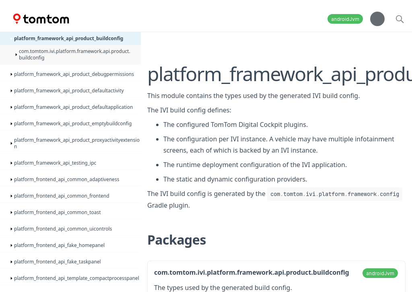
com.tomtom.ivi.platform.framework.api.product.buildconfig (251, 272)
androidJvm (345, 19)
